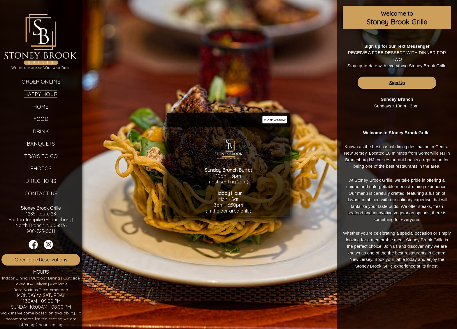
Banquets (41, 143)
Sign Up (397, 82)
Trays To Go (41, 156)
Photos (41, 168)
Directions (40, 181)
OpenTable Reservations (41, 260)
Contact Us (40, 193)
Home (40, 106)
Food (41, 119)
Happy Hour (40, 94)
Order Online (41, 81)
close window (275, 120)
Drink (41, 131)
